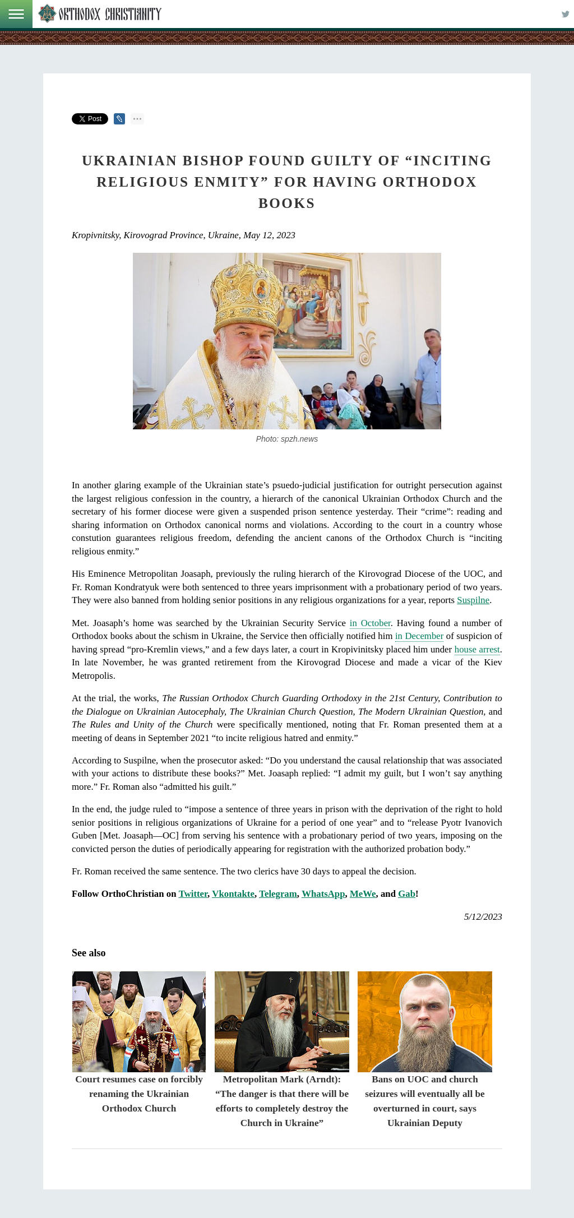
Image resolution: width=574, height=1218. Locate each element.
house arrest (477, 649)
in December (419, 636)
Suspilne (473, 600)
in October (370, 623)
